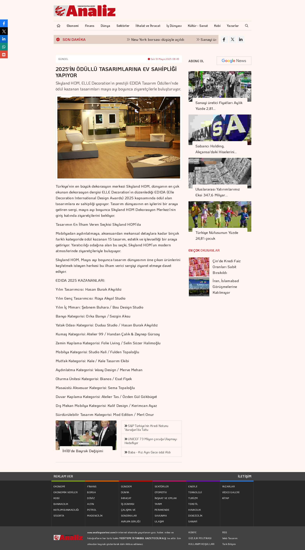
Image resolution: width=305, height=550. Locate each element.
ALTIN (90, 503)
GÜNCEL (63, 58)
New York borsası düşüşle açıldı (161, 39)
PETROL (91, 509)
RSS (224, 532)
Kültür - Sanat (198, 26)
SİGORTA (58, 515)
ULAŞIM (159, 521)
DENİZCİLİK (195, 515)
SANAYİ (192, 521)
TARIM (158, 503)
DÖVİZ (91, 498)
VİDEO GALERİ (231, 492)
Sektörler (123, 26)
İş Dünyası (174, 26)
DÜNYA (125, 492)
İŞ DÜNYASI (127, 503)
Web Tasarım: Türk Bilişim (230, 541)
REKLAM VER (63, 476)
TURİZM (193, 498)
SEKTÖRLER (162, 486)
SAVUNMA (161, 515)
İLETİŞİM (244, 476)
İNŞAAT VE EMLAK (166, 498)
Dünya (105, 26)
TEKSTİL (193, 503)
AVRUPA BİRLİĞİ (130, 521)
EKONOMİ (59, 486)
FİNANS (91, 486)
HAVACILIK (194, 509)
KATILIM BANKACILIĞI (66, 509)
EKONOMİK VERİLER (65, 492)
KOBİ (56, 498)
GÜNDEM (126, 486)
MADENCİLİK (95, 515)
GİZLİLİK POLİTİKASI (199, 538)
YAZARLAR (228, 486)
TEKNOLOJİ (195, 492)
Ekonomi (73, 26)
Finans (90, 26)
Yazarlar (233, 26)
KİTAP (225, 498)
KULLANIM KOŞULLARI (201, 544)
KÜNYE (192, 532)
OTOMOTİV (161, 492)
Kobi (217, 26)
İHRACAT (126, 498)
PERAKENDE (162, 509)
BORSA (91, 492)
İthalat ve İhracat (148, 26)
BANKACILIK (60, 503)
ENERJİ (192, 486)
